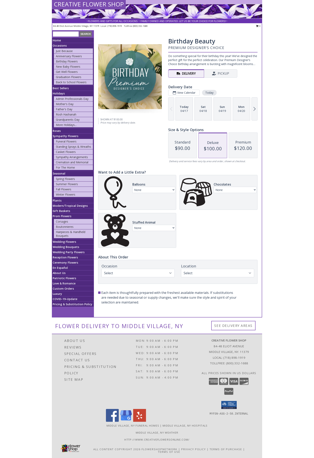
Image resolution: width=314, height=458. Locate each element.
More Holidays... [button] (66, 125)
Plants (57, 200)
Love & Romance (64, 283)
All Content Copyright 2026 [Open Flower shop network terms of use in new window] (117, 449)
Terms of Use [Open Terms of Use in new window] (169, 452)
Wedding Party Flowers (69, 252)
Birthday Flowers (67, 61)
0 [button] (258, 25)
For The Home (65, 167)
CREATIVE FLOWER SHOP (89, 4)
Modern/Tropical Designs (70, 206)
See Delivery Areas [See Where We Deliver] (233, 325)
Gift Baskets (61, 211)
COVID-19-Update (65, 299)
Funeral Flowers (66, 141)
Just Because (64, 51)
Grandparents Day (68, 120)
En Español (60, 268)
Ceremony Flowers (65, 262)
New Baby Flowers (68, 66)
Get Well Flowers (67, 72)
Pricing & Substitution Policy (72, 304)
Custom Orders (63, 288)
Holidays (59, 93)
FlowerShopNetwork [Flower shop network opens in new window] (159, 449)
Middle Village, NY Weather (157, 432)
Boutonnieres (64, 227)
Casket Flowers (66, 152)
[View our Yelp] (139, 421)
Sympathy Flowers (65, 136)
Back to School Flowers (71, 82)
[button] (229, 405)
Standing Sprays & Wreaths (73, 147)
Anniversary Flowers (69, 56)
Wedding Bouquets (66, 247)
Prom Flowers (62, 216)
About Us (59, 273)
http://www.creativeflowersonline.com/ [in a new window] (156, 439)
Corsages (62, 221)
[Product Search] (66, 34)
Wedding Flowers (64, 242)
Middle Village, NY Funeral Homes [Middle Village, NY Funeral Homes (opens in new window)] (133, 425)
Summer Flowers (67, 184)
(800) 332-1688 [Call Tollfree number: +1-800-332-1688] (237, 363)
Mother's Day (64, 104)
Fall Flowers (63, 189)
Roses (57, 131)
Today (209, 92)
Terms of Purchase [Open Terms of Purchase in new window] (226, 449)
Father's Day (64, 109)
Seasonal (59, 173)
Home (57, 40)
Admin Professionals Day (72, 99)
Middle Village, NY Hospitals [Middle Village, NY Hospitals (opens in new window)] (185, 425)
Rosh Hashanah (66, 114)
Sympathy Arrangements (72, 157)
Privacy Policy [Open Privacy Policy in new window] (193, 449)
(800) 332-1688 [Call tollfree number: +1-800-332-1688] (140, 25)
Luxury (57, 294)
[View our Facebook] (112, 421)
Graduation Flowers (68, 77)
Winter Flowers (65, 194)
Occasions (60, 45)
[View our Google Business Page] (126, 421)
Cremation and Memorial (72, 162)
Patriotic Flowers (64, 278)
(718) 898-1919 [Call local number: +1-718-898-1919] (115, 25)
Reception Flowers (65, 257)
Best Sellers (61, 88)
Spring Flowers (65, 179)
